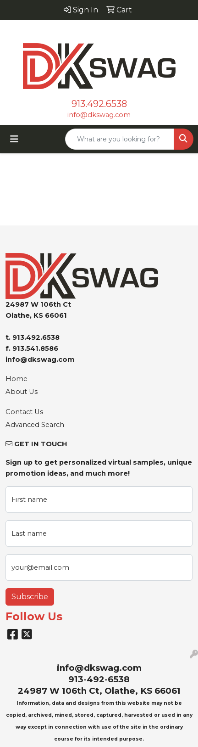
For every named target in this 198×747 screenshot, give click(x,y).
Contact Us (24, 412)
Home (17, 379)
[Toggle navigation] (14, 139)
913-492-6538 (99, 679)
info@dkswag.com (99, 115)
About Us (22, 392)
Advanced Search (35, 425)
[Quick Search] (119, 139)
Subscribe (29, 596)
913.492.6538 (99, 103)
